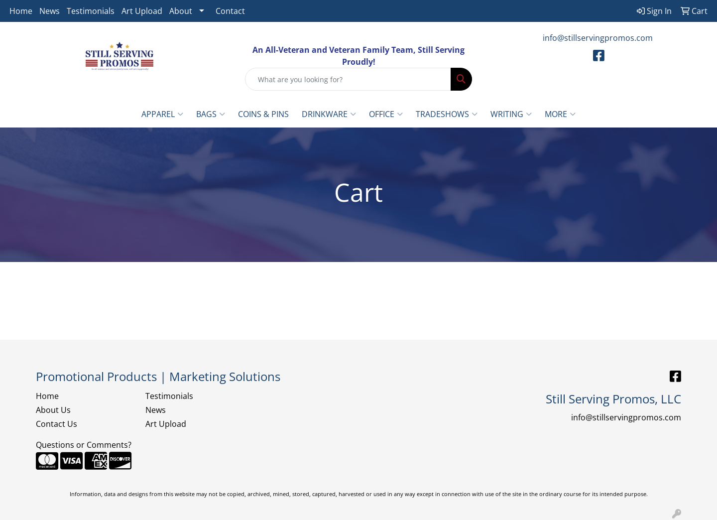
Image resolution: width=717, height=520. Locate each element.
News (49, 10)
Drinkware (329, 114)
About (180, 10)
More (560, 114)
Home (20, 10)
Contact (230, 10)
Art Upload (141, 10)
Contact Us (56, 423)
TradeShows (447, 114)
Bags (210, 114)
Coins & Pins (263, 114)
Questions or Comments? (83, 444)
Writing (511, 114)
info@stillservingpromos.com (598, 37)
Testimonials (91, 10)
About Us (53, 409)
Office (386, 114)
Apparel (162, 114)
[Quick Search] (348, 79)
